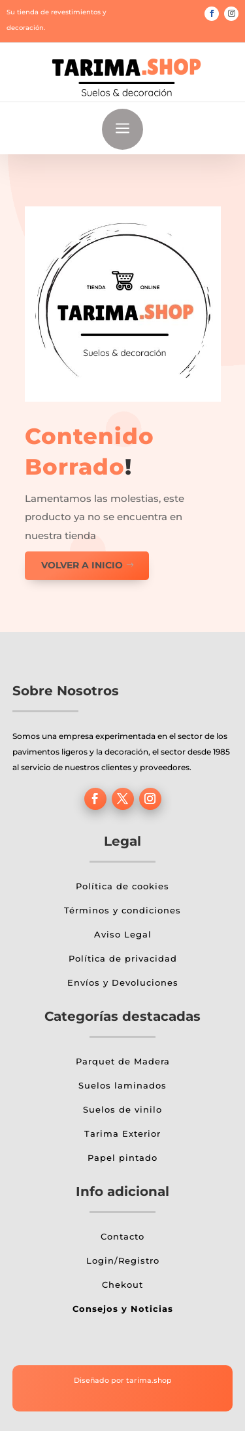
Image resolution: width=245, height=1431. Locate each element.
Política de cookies (122, 886)
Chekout (122, 1284)
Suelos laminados (122, 1085)
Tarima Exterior (122, 1133)
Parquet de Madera (123, 1061)
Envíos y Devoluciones (122, 982)
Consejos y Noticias (123, 1308)
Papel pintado (122, 1157)
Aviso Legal (123, 934)
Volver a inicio (82, 565)
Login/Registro (122, 1260)
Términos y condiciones (122, 910)
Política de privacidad (123, 958)
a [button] (122, 129)
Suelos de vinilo (122, 1109)
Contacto (122, 1236)
